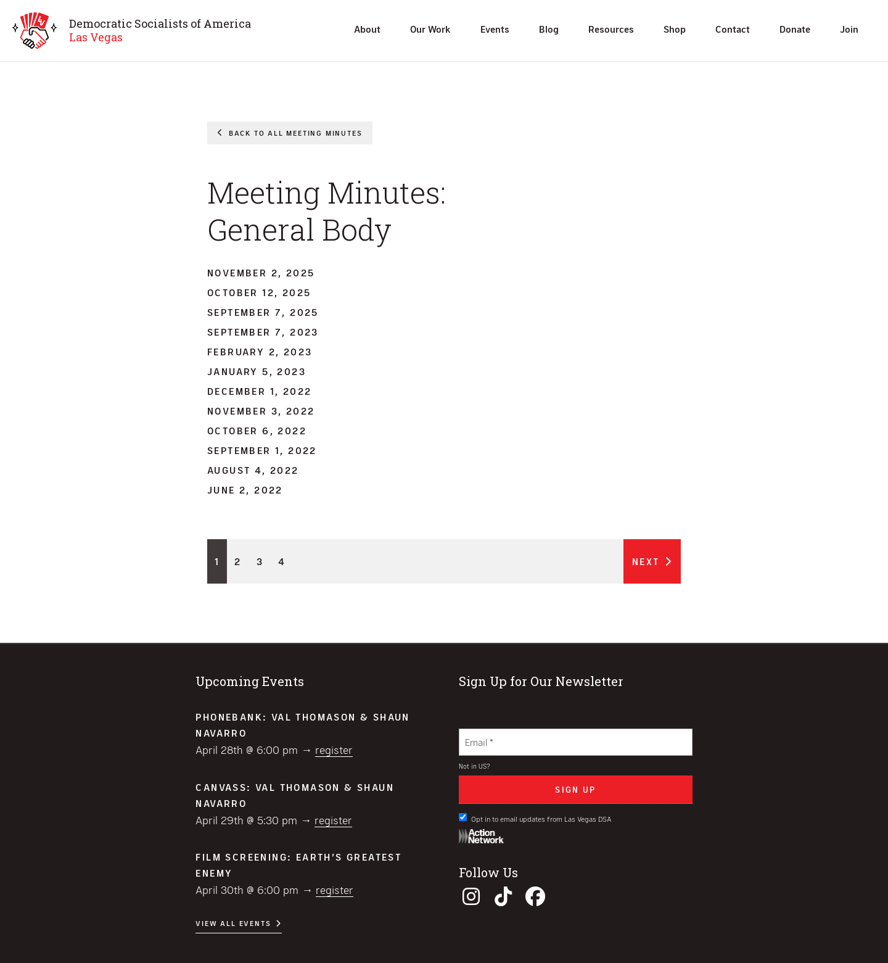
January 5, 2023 (256, 371)
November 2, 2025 (260, 272)
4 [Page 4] (282, 561)
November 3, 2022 (260, 410)
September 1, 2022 (262, 450)
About (367, 29)
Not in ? (474, 766)
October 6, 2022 (256, 430)
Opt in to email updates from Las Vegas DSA (535, 818)
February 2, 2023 (259, 351)
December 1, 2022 (259, 391)
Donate (794, 29)
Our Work (430, 29)
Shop (675, 29)
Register (334, 749)
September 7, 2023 (263, 331)
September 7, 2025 (263, 312)
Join (849, 29)
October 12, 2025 (259, 292)
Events (494, 29)
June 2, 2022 (245, 489)
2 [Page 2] (237, 561)
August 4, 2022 (253, 470)
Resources (611, 29)
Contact (732, 29)
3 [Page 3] (260, 561)
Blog (549, 29)
